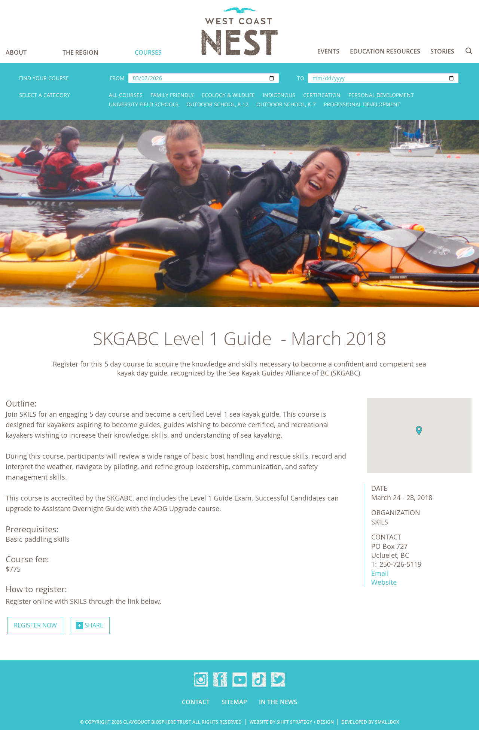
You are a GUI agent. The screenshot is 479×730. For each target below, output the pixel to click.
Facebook (220, 679)
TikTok (259, 679)
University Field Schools (144, 104)
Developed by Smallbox (370, 722)
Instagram (201, 679)
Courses (148, 52)
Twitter (278, 679)
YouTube (239, 679)
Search (468, 50)
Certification (322, 94)
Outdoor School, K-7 (286, 104)
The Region (80, 52)
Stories (442, 51)
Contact (196, 702)
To (300, 78)
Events (328, 51)
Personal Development (381, 94)
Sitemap (234, 702)
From (117, 78)
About (16, 52)
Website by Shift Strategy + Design (292, 722)
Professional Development (362, 104)
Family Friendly (172, 94)
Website (384, 582)
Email (380, 573)
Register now (35, 625)
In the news (278, 702)
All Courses (126, 94)
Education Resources (385, 51)
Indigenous (279, 94)
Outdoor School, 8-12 (217, 104)
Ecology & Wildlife (228, 94)
